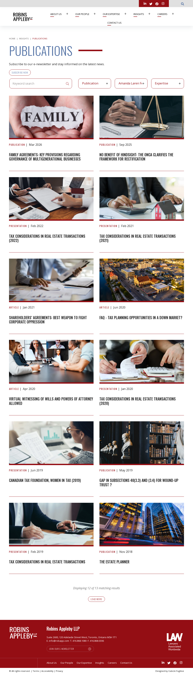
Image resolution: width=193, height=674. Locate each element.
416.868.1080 (80, 640)
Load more (96, 599)
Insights (144, 13)
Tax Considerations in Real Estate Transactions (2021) (137, 238)
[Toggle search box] (182, 3)
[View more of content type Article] (14, 307)
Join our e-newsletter (61, 648)
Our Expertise (116, 13)
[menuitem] (60, 14)
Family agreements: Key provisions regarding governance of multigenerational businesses (45, 157)
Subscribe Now (20, 72)
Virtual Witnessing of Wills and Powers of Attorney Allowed (51, 401)
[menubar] (113, 17)
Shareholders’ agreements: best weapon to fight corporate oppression (48, 320)
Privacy (59, 671)
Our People (87, 13)
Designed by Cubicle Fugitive (169, 671)
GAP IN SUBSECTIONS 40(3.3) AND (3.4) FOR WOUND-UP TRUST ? (138, 482)
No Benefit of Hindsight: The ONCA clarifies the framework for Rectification (136, 157)
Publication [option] (90, 83)
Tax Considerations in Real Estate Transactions (47, 561)
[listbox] (94, 83)
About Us (61, 13)
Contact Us (114, 22)
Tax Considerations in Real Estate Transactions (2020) (137, 401)
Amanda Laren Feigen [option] (130, 83)
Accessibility (47, 671)
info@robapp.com (59, 640)
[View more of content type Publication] (17, 144)
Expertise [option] (161, 83)
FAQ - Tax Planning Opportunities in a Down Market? (140, 317)
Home (12, 38)
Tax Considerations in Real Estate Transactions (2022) (47, 238)
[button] (108, 83)
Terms (36, 671)
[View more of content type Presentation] (18, 226)
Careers (167, 13)
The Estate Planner (114, 561)
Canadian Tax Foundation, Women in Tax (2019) (45, 480)
